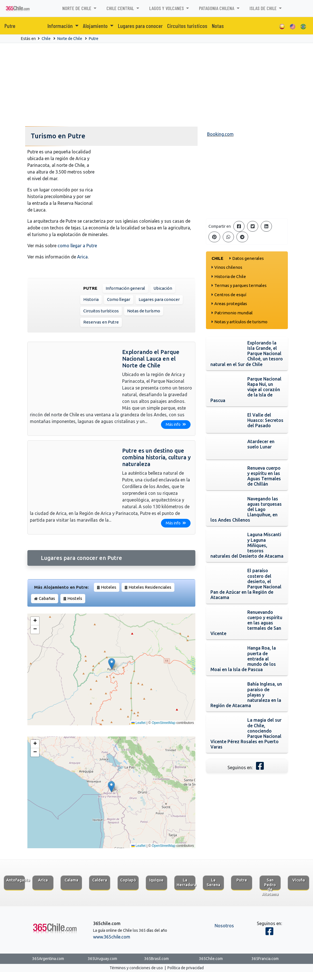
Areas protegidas (230, 303)
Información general (125, 288)
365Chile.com (211, 958)
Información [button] (61, 25)
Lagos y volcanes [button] (167, 8)
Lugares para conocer (140, 25)
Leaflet (138, 723)
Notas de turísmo (143, 310)
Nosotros (224, 925)
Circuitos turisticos (187, 25)
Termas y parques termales (240, 285)
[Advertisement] (156, 85)
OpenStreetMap (164, 723)
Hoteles (108, 587)
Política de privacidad (185, 968)
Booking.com (220, 134)
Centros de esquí (230, 294)
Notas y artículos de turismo (240, 321)
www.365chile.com (111, 936)
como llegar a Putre (77, 245)
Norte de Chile (69, 38)
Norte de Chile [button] (77, 8)
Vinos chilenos (228, 267)
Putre (9, 25)
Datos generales (248, 258)
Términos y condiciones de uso (136, 968)
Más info (176, 424)
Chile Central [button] (120, 8)
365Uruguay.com (102, 958)
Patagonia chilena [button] (217, 8)
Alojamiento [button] (96, 25)
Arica (82, 256)
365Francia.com (265, 958)
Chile (46, 38)
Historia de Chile (230, 276)
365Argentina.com (48, 958)
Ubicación (162, 288)
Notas (218, 25)
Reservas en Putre (101, 322)
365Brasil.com (156, 958)
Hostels (74, 598)
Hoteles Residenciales (150, 587)
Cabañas (47, 598)
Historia (91, 299)
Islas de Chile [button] (264, 8)
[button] (111, 663)
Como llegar (118, 299)
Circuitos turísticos (101, 310)
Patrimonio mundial (233, 312)
